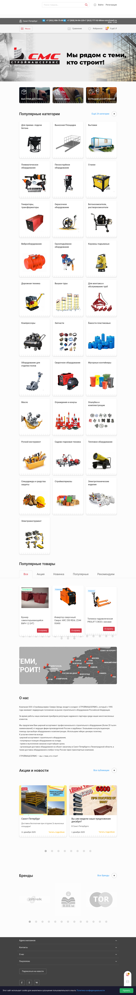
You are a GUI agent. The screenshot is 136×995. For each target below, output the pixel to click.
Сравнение (77, 28)
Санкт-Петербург (30, 21)
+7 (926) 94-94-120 (75, 20)
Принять (126, 991)
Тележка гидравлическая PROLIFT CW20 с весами (101, 622)
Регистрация (111, 5)
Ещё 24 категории (104, 114)
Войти (100, 5)
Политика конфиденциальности (91, 990)
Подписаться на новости (33, 971)
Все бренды (107, 878)
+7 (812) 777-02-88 (92, 20)
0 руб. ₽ (111, 28)
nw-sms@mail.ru (109, 20)
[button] (46, 854)
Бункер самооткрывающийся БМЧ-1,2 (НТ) (32, 621)
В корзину (42, 632)
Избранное (97, 28)
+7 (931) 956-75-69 (54, 20)
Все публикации (105, 773)
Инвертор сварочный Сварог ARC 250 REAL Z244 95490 (65, 621)
